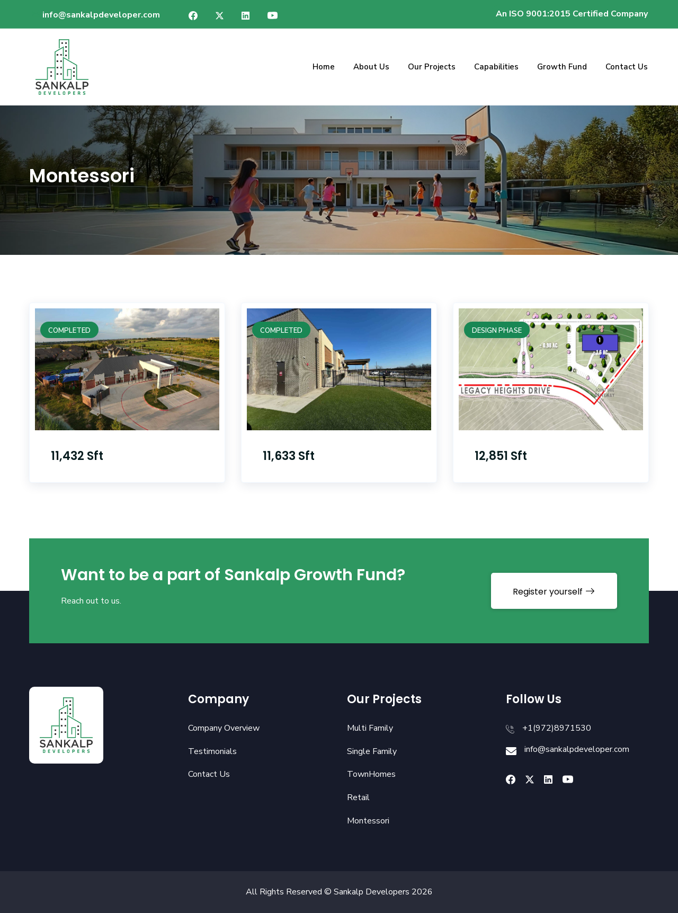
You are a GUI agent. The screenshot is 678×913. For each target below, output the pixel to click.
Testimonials (212, 751)
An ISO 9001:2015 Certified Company (572, 14)
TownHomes (371, 774)
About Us (371, 66)
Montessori (368, 821)
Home (324, 66)
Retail (358, 797)
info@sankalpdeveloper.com (95, 15)
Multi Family (370, 728)
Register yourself (554, 592)
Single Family (372, 751)
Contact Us (626, 66)
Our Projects (432, 66)
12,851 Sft (501, 456)
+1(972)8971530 (556, 728)
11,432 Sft (77, 456)
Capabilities (496, 66)
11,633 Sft (289, 456)
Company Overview (224, 728)
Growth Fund (562, 66)
